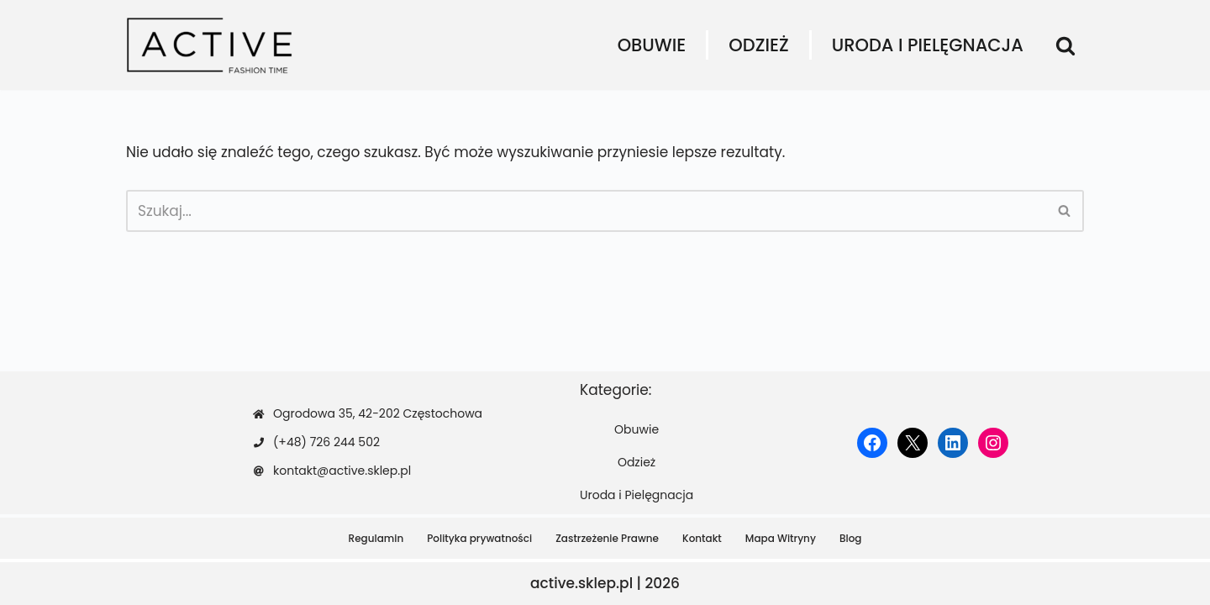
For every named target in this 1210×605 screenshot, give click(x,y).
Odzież (758, 45)
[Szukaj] (1065, 45)
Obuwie (652, 45)
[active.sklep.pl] (210, 45)
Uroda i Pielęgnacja (927, 45)
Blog (850, 538)
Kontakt (702, 538)
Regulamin (376, 538)
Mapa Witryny (780, 538)
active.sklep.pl (581, 583)
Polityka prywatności (479, 538)
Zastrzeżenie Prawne (607, 538)
